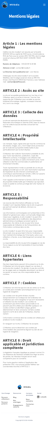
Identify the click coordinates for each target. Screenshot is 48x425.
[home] (10, 4)
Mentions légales (24, 417)
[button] (44, 5)
